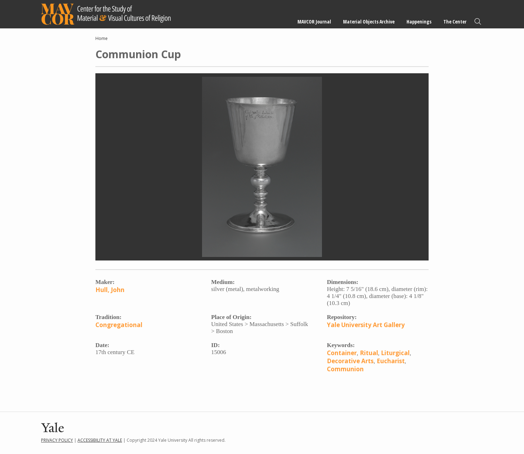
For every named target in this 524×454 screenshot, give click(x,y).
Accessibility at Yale (100, 440)
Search (477, 21)
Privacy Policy (57, 440)
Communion (345, 369)
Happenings (419, 21)
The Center (454, 21)
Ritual (369, 353)
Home (101, 38)
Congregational (118, 325)
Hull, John (110, 290)
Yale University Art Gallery (366, 325)
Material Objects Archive (369, 21)
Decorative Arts (350, 361)
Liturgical (395, 353)
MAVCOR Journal (314, 21)
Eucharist (391, 361)
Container (342, 353)
